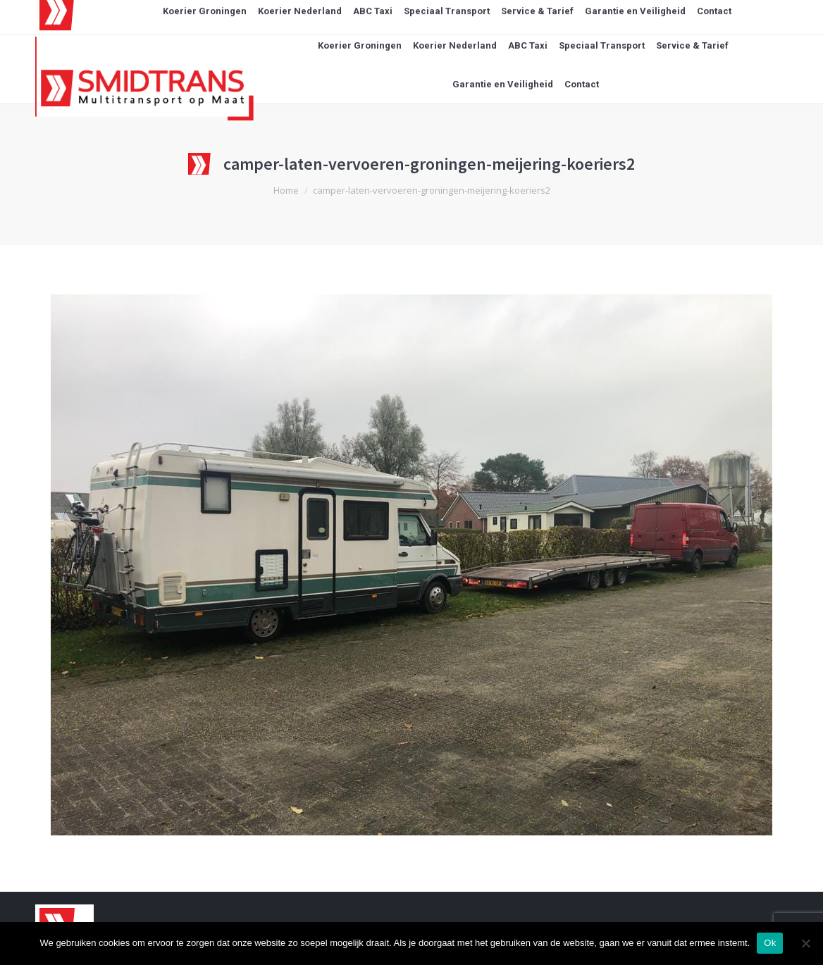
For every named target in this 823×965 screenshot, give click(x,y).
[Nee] (805, 943)
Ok (770, 943)
